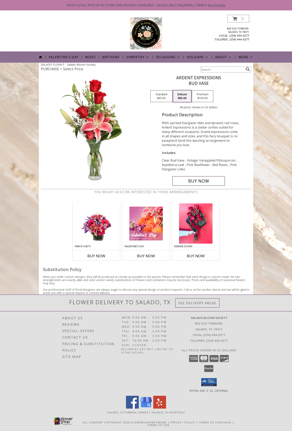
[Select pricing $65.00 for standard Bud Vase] (161, 96)
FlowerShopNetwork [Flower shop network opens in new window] (149, 422)
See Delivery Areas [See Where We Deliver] (197, 303)
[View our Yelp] (159, 407)
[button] (238, 19)
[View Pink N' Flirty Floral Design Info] (96, 223)
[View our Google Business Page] (146, 407)
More (246, 57)
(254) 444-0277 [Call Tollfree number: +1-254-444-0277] (217, 341)
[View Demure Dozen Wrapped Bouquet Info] (195, 223)
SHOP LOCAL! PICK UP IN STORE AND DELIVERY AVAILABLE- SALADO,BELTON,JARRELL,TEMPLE (146, 5)
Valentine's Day (64, 57)
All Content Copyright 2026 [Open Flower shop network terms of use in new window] (106, 422)
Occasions (168, 57)
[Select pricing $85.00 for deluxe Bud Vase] (182, 96)
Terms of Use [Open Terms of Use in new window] (158, 425)
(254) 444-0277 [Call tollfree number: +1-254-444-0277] (239, 39)
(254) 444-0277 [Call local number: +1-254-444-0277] (239, 35)
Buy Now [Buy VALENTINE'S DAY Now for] (146, 255)
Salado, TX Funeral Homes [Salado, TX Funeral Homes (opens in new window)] (127, 412)
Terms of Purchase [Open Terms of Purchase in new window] (215, 422)
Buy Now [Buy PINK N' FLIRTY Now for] (96, 255)
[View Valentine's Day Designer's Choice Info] (146, 223)
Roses (90, 57)
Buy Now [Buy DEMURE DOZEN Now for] (196, 255)
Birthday (111, 57)
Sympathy (137, 57)
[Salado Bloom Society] (146, 33)
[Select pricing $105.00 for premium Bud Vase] (202, 96)
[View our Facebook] (132, 407)
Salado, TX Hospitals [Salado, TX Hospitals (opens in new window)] (168, 412)
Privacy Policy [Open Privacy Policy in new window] (183, 422)
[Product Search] (222, 69)
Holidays (197, 57)
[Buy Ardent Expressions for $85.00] (198, 181)
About (223, 57)
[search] (248, 69)
